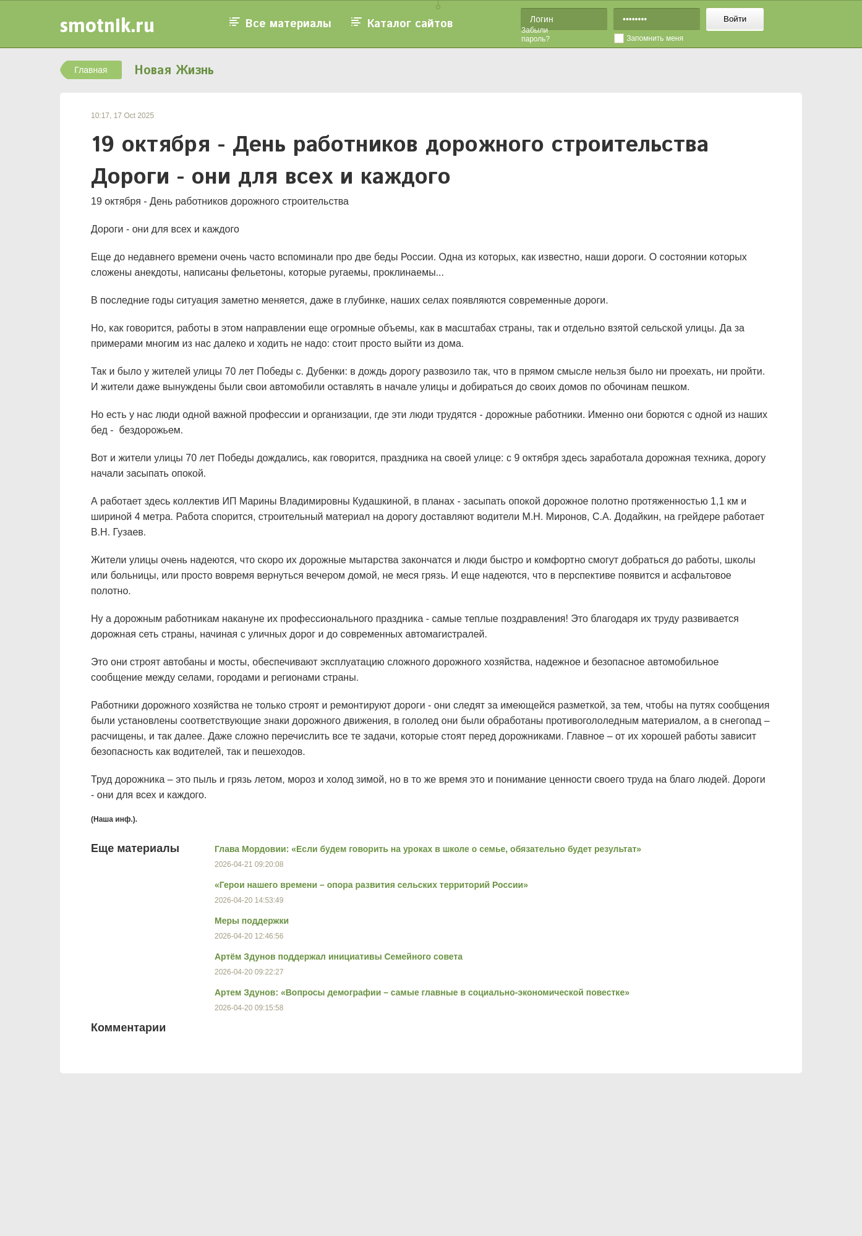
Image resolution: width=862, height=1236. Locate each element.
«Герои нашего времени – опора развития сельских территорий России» (371, 885)
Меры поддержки (252, 921)
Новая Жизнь (174, 71)
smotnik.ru (107, 25)
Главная (90, 70)
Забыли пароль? (535, 34)
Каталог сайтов (410, 24)
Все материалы (288, 24)
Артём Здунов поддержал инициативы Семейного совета (339, 956)
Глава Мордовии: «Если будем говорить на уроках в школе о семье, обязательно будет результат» (428, 849)
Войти (734, 18)
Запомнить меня (654, 38)
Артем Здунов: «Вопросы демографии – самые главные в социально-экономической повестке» (422, 992)
